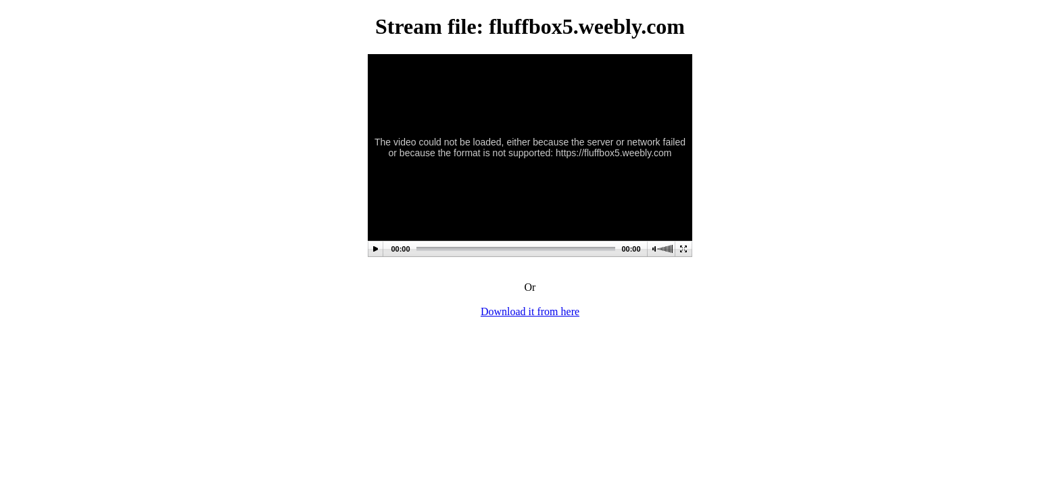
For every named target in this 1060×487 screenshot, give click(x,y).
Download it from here (530, 311)
